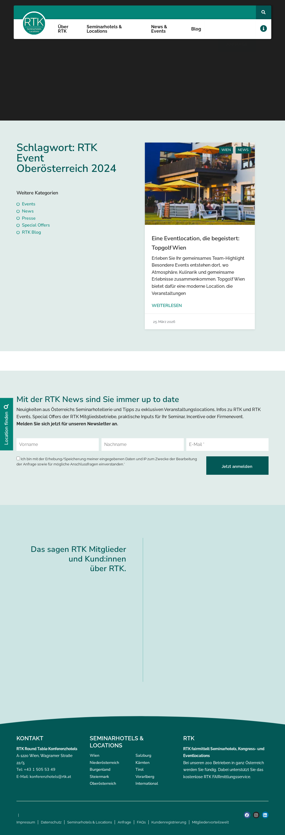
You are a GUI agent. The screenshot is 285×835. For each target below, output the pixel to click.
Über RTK (63, 29)
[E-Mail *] (227, 444)
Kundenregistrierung (168, 822)
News (243, 149)
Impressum (25, 822)
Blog (196, 29)
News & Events (159, 29)
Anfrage (124, 822)
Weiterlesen (167, 306)
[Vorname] (57, 444)
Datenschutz (51, 822)
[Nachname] (142, 444)
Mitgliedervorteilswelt (210, 822)
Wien (226, 149)
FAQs (141, 822)
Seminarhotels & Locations (104, 29)
